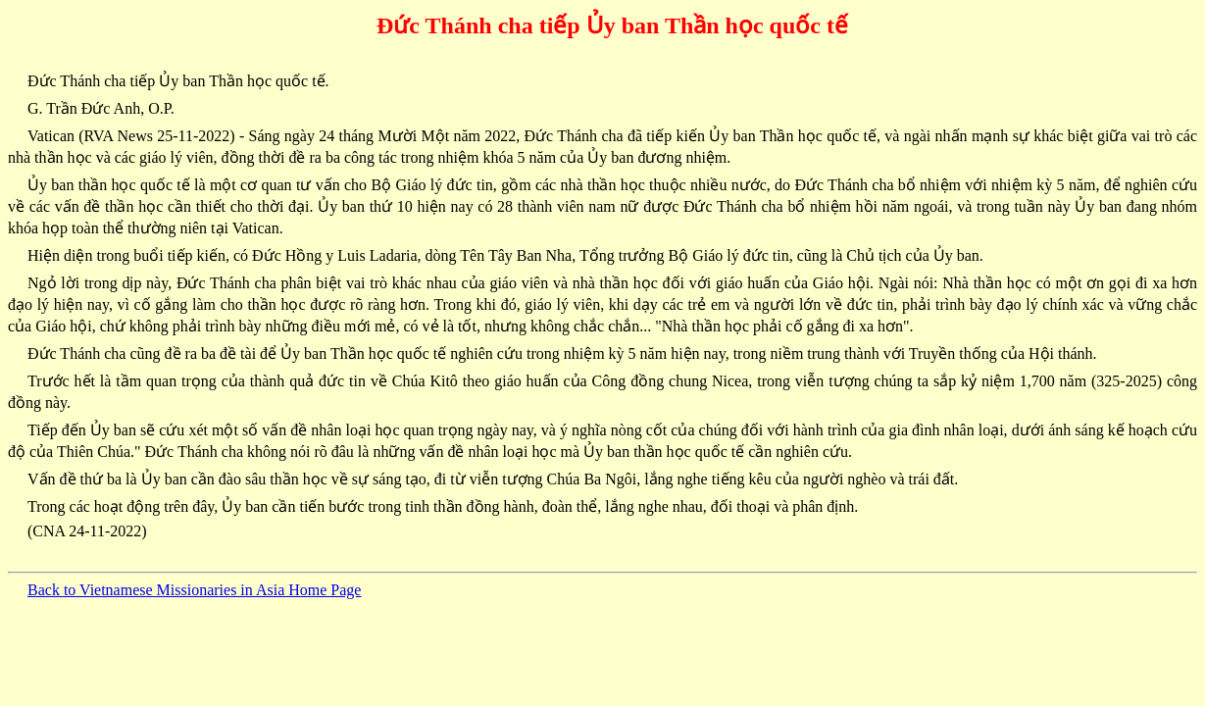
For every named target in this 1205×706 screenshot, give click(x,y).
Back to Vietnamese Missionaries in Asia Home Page (194, 589)
